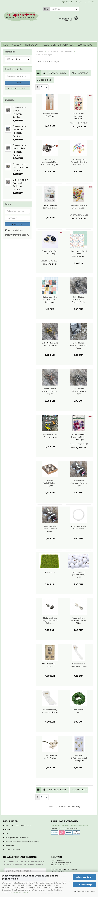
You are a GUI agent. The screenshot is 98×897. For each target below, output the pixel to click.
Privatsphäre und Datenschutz (16, 838)
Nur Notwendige (84, 884)
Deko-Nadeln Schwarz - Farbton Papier (78, 483)
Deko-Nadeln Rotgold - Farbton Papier (50, 391)
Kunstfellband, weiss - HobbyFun (79, 665)
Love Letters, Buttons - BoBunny (78, 116)
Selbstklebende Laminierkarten (50, 206)
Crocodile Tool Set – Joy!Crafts (50, 114)
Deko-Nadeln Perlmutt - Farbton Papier (78, 345)
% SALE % (16, 45)
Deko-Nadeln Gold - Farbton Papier (50, 344)
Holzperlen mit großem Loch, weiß (78, 574)
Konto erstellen (14, 230)
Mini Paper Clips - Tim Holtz (50, 665)
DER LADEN (31, 45)
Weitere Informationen (84, 891)
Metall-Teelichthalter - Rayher (50, 483)
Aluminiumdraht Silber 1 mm (78, 527)
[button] (67, 2)
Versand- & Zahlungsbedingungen (18, 825)
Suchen (17, 83)
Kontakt (8, 829)
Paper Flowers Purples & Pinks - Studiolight (78, 437)
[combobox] (58, 73)
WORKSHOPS (85, 45)
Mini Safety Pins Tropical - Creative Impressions (79, 162)
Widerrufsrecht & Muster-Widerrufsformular (22, 841)
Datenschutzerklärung (18, 892)
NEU (5, 45)
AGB (6, 833)
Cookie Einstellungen (13, 849)
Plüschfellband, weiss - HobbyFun (50, 711)
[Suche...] (46, 9)
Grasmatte (50, 572)
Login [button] (79, 2)
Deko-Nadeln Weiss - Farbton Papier (50, 528)
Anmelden (17, 224)
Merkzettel (90, 2)
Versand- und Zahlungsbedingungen (69, 825)
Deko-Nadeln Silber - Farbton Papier (79, 391)
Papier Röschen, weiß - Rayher (50, 756)
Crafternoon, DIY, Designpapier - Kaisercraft (49, 299)
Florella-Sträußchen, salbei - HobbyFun (79, 758)
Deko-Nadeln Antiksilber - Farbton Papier (78, 299)
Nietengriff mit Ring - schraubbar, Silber (79, 620)
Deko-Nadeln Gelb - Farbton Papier (50, 435)
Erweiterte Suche (17, 88)
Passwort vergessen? (17, 234)
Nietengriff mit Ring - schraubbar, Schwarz (50, 620)
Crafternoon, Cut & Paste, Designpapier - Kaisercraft (78, 254)
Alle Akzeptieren (84, 877)
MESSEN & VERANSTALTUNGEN (57, 45)
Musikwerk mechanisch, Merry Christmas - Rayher (49, 162)
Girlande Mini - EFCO (78, 711)
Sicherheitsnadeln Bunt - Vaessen (79, 206)
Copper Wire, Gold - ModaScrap (50, 252)
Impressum (9, 846)
